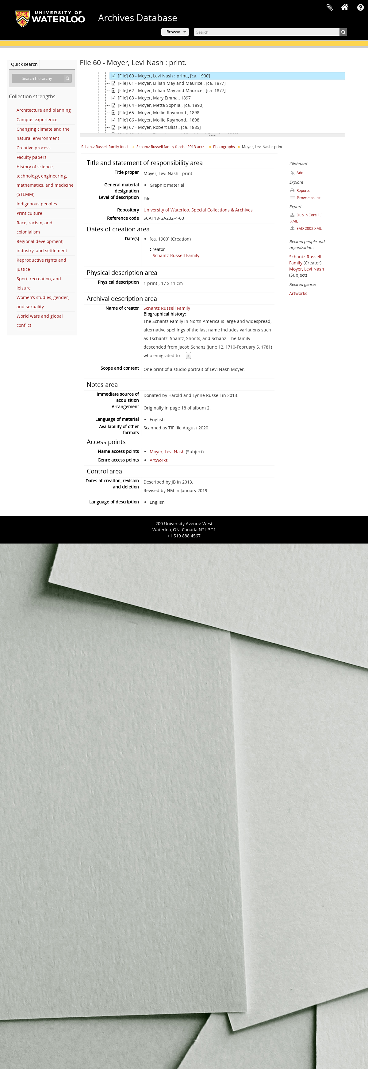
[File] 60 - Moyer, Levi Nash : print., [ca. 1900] (160, 76)
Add (300, 172)
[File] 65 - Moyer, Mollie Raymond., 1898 (154, 112)
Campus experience (37, 119)
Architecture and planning (44, 110)
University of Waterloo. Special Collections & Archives (198, 210)
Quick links (360, 7)
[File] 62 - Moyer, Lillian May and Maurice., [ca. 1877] (168, 90)
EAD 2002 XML (306, 228)
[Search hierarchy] (42, 78)
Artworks (159, 460)
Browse (173, 32)
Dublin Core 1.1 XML (306, 218)
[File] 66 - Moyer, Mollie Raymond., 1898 (154, 120)
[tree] (212, 102)
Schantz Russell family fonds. (105, 146)
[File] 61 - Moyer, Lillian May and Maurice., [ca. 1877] (168, 83)
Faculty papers (32, 157)
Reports (300, 190)
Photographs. (224, 146)
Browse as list (305, 197)
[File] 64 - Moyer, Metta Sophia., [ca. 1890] (157, 105)
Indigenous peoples (37, 204)
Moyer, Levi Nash (167, 451)
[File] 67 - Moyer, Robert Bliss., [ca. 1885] (155, 127)
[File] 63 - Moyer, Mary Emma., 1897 (150, 98)
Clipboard (329, 7)
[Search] (270, 32)
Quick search (24, 64)
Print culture (29, 213)
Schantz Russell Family (176, 255)
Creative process (34, 148)
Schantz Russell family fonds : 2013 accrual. (172, 146)
